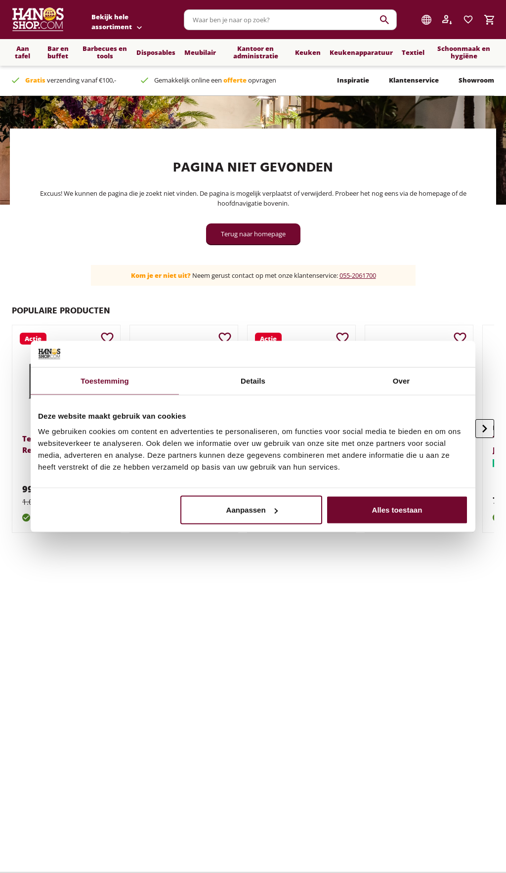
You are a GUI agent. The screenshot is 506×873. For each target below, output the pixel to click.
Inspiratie (353, 80)
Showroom (476, 80)
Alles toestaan (397, 510)
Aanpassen (252, 510)
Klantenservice (414, 80)
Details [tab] (253, 380)
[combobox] (290, 19)
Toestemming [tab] (105, 380)
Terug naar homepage (253, 233)
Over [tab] (401, 380)
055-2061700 (357, 275)
